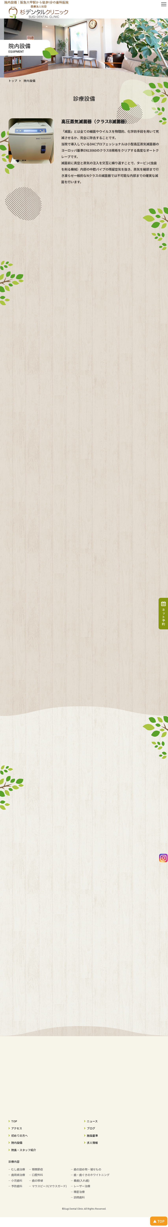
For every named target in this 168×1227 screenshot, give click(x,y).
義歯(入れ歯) (81, 1180)
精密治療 (79, 1192)
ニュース (92, 1121)
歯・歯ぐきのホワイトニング (92, 1175)
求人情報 (92, 1143)
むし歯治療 (18, 1169)
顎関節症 (37, 1169)
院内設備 (16, 1143)
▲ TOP (158, 1221)
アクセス (16, 1128)
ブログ (91, 1128)
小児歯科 (16, 1180)
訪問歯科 (79, 1197)
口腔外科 (37, 1175)
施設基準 (92, 1135)
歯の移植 (37, 1180)
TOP (14, 1121)
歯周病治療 (18, 1175)
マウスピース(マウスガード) (49, 1186)
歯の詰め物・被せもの (87, 1169)
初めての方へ (19, 1135)
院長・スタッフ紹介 (23, 1150)
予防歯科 (16, 1186)
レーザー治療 (82, 1186)
